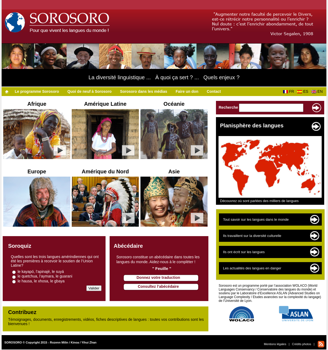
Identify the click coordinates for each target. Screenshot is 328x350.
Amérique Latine (105, 104)
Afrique (36, 104)
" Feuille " (161, 268)
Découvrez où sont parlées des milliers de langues (259, 201)
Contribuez (22, 312)
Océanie (174, 104)
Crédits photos (301, 344)
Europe (37, 171)
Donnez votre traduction (158, 277)
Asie (174, 171)
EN (318, 91)
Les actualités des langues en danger (252, 268)
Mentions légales (275, 344)
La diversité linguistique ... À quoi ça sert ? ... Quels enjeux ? (164, 77)
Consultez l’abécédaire (158, 286)
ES (303, 91)
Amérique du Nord (105, 171)
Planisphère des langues (252, 125)
